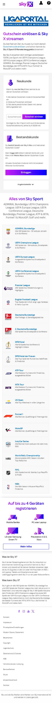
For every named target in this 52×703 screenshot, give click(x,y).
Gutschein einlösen (34, 116)
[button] (41, 3)
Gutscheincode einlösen (14, 46)
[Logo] (26, 4)
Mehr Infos (26, 546)
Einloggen (26, 172)
